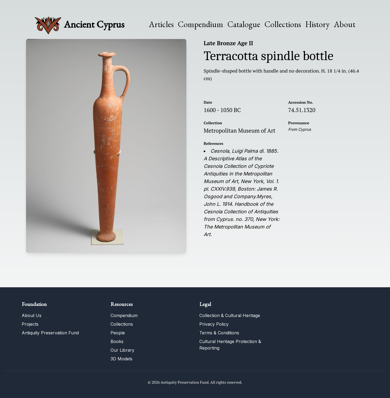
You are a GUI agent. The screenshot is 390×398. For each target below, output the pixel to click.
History (317, 24)
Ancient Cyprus (94, 24)
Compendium (200, 24)
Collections (283, 24)
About (344, 24)
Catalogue (243, 24)
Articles (161, 24)
